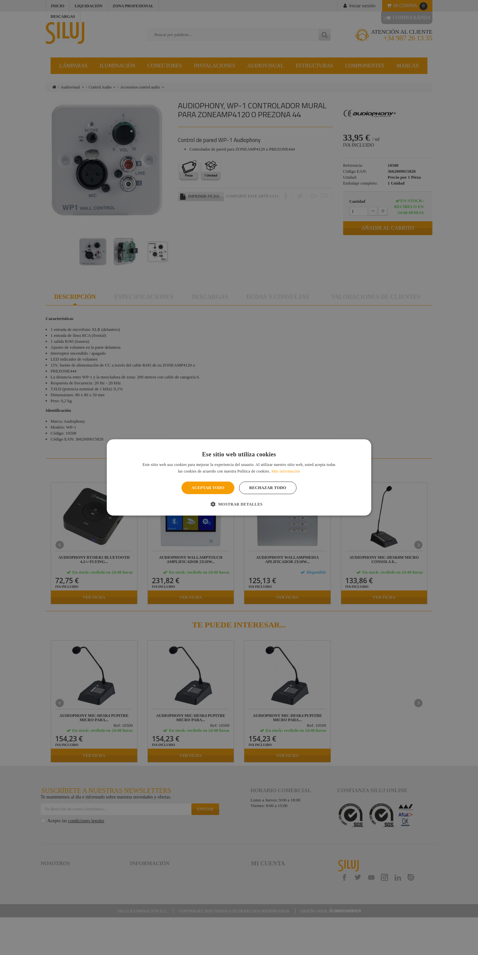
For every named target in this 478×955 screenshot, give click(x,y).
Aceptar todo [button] (207, 487)
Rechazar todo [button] (267, 487)
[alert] (239, 477)
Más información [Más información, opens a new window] (285, 471)
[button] (239, 504)
